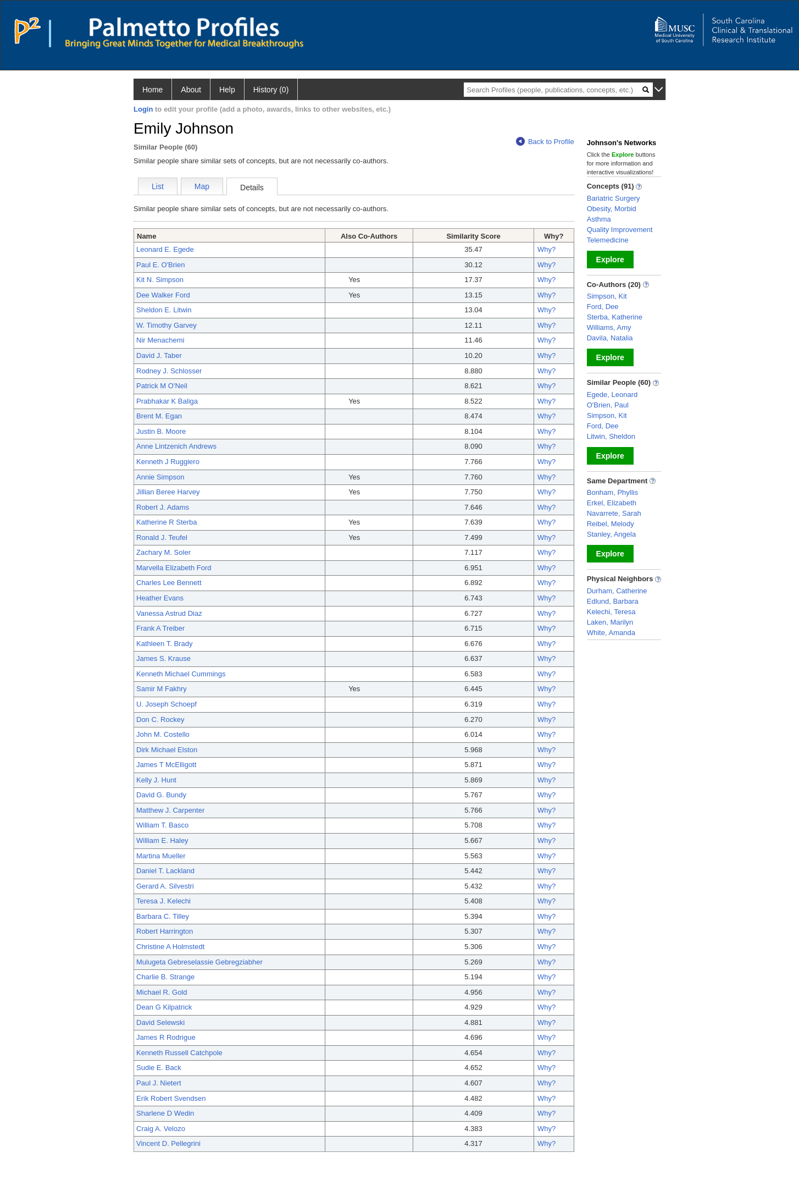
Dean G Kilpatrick (164, 1007)
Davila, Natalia (610, 338)
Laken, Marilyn (610, 622)
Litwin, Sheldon (611, 436)
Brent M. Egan (159, 416)
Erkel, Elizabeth (611, 503)
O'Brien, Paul (608, 405)
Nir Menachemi (160, 340)
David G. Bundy (161, 795)
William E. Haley (162, 840)
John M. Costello (163, 734)
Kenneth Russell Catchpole (179, 1053)
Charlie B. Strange (165, 977)
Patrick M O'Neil (161, 386)
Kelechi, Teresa (611, 612)
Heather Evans (160, 598)
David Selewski (160, 1022)
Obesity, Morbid (611, 209)
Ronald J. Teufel (161, 537)
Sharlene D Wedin (165, 1113)
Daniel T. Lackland (165, 871)
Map (202, 186)
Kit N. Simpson (160, 279)
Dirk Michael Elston (166, 750)
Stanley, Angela (611, 534)
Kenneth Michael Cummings (181, 674)
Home (152, 89)
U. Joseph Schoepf (166, 704)
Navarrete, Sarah (614, 513)
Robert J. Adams (162, 507)
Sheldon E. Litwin (163, 310)
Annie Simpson (160, 477)
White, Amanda (611, 632)
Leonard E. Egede (165, 249)
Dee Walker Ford (163, 295)
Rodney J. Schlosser (169, 371)
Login (143, 109)
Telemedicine (608, 240)
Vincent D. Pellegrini (168, 1143)
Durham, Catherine (617, 591)
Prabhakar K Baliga (167, 401)
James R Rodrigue (166, 1037)
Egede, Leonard (612, 394)
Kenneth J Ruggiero (167, 461)
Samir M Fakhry (161, 689)
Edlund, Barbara (613, 601)
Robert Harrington (164, 931)
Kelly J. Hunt (156, 780)
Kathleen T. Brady (164, 643)
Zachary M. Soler (163, 552)
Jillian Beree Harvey (168, 492)
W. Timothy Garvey (166, 325)
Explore (610, 259)
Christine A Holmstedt (170, 946)
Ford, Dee (603, 306)
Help (227, 89)
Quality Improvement (620, 229)
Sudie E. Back (158, 1067)
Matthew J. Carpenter (170, 810)
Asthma (599, 219)
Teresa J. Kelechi (163, 901)
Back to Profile (545, 141)
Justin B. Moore (161, 431)
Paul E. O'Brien (160, 265)
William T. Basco (162, 825)
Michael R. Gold (161, 992)
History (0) (271, 89)
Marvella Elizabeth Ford (174, 568)
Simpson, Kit (607, 296)
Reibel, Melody (610, 524)
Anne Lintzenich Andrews (176, 446)
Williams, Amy (609, 327)
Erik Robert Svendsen (171, 1098)
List (158, 186)
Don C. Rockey (160, 719)
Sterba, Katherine (614, 317)
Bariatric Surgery (613, 198)
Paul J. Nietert (158, 1083)
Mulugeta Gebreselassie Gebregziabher (199, 962)
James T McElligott (166, 764)
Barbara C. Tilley (162, 916)
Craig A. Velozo (160, 1128)
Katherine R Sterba (166, 522)
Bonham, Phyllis (612, 492)
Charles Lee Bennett (169, 582)
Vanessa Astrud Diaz (169, 613)
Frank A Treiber (160, 628)
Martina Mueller (161, 856)
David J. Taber (159, 355)
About (191, 89)
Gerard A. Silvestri (165, 886)
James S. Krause (163, 658)
